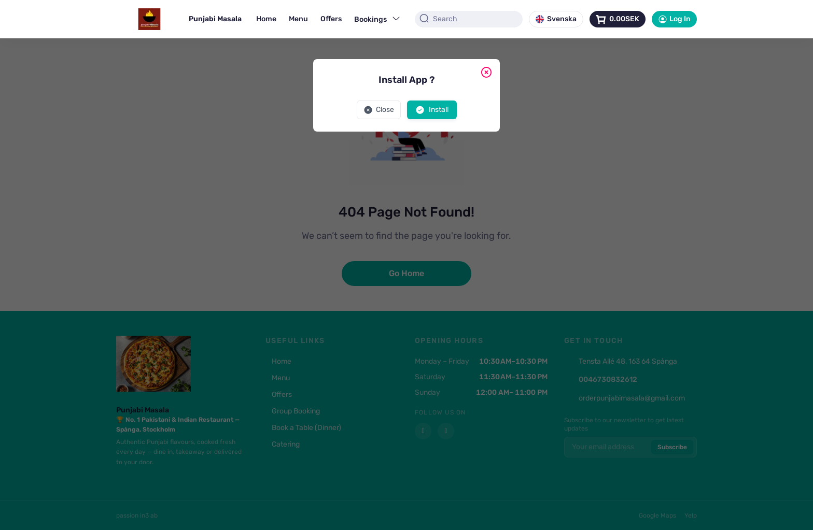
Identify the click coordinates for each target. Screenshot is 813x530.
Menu (298, 19)
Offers (331, 19)
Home (266, 19)
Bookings (377, 19)
